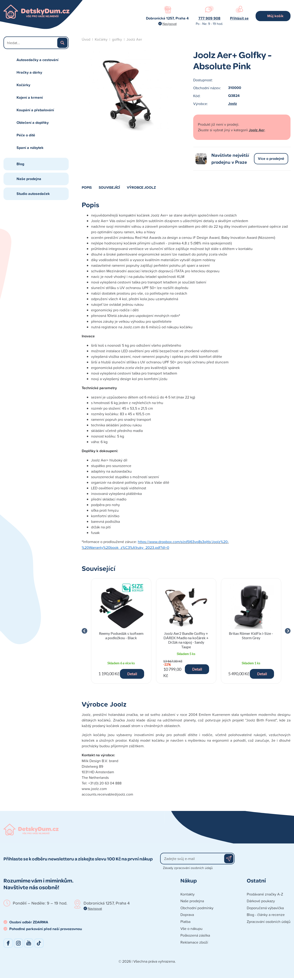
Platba (185, 921)
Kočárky (23, 85)
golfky (117, 39)
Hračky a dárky (29, 72)
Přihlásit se (239, 18)
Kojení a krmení (30, 97)
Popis (87, 187)
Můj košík (275, 16)
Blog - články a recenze (266, 914)
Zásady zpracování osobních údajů (188, 868)
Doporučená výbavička (265, 907)
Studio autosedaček (33, 193)
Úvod (86, 39)
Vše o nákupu (191, 928)
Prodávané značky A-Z (265, 894)
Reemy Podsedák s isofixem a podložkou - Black (121, 635)
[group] (121, 631)
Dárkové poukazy (261, 900)
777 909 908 (209, 18)
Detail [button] (132, 674)
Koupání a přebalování (35, 110)
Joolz (232, 103)
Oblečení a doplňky (33, 122)
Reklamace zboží (194, 942)
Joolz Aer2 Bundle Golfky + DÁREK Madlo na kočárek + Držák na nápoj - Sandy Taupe (186, 640)
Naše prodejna (29, 178)
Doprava (187, 914)
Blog (20, 164)
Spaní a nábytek (30, 147)
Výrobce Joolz (141, 187)
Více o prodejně (271, 158)
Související (109, 187)
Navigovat (169, 23)
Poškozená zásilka (195, 935)
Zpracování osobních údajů (269, 921)
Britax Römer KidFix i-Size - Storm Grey (251, 635)
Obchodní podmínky (196, 907)
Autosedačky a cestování (37, 60)
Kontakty (187, 894)
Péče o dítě (26, 135)
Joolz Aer (134, 39)
